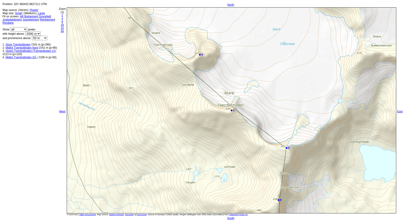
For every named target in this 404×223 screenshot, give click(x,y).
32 (62, 28)
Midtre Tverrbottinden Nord (21, 47)
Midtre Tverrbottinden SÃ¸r (21, 57)
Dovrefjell (44, 16)
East (400, 111)
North (230, 4)
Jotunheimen (30, 19)
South (230, 218)
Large (41, 13)
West (62, 111)
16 (62, 25)
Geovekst (129, 214)
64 (62, 31)
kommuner (142, 214)
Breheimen (30, 16)
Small (18, 13)
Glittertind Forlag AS (238, 214)
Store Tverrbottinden (17, 44)
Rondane (8, 22)
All (21, 16)
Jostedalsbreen (12, 19)
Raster (34, 10)
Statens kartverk (116, 214)
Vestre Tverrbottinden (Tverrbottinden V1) (30, 51)
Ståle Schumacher (87, 214)
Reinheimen (47, 19)
